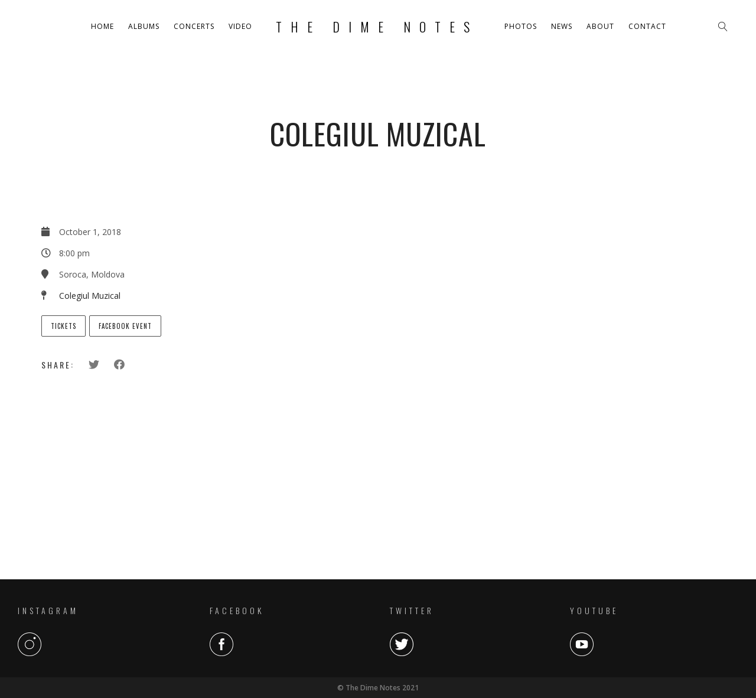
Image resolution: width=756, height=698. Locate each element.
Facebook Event (125, 326)
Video (240, 26)
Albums (143, 26)
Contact (647, 26)
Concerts (194, 26)
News (561, 26)
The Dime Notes (377, 26)
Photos (520, 26)
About (600, 26)
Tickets (63, 326)
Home (102, 26)
